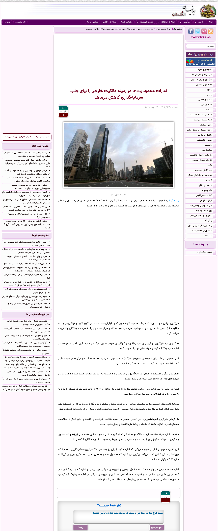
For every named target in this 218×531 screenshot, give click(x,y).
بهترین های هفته (40, 146)
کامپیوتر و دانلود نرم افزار (203, 216)
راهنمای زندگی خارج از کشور (202, 226)
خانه (211, 22)
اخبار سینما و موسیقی (204, 120)
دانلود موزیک (208, 125)
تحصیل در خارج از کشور (204, 231)
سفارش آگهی (109, 22)
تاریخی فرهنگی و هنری (204, 160)
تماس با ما (92, 22)
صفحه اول (177, 29)
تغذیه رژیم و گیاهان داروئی (202, 176)
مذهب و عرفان (207, 186)
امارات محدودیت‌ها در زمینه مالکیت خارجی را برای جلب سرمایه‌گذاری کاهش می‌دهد (119, 29)
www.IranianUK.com (201, 37)
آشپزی (211, 181)
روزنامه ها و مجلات (205, 211)
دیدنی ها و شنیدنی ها (204, 75)
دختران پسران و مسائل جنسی (201, 130)
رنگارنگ (210, 221)
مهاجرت (210, 236)
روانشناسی (209, 150)
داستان (210, 145)
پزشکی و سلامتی (206, 135)
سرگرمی (185, 22)
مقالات (211, 110)
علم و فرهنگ (145, 22)
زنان (212, 165)
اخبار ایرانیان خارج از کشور (202, 115)
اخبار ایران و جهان (163, 29)
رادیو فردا (174, 201)
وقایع (211, 90)
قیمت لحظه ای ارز (206, 252)
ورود (7, 22)
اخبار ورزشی (208, 105)
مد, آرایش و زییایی (205, 171)
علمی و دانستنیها (206, 140)
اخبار (199, 22)
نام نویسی (20, 22)
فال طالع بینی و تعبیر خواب (202, 206)
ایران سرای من (208, 201)
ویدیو (211, 95)
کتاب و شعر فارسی (206, 196)
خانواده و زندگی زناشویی (203, 155)
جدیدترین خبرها (207, 70)
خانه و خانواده (166, 22)
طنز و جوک (209, 191)
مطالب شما (126, 22)
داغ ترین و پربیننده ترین (203, 80)
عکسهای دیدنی (207, 100)
